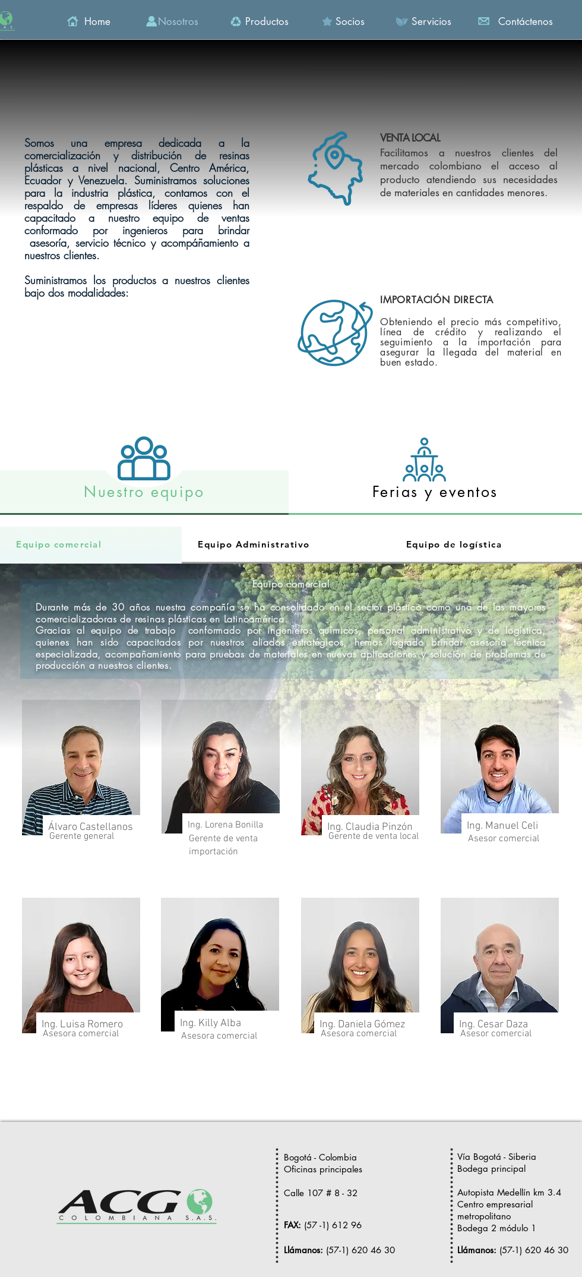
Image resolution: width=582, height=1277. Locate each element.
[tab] (144, 492)
